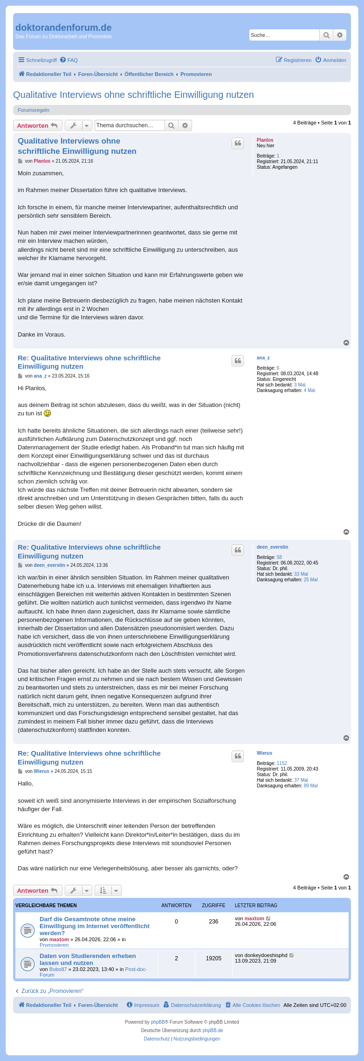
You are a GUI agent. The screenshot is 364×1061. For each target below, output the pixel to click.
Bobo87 (58, 969)
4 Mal (309, 390)
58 (279, 557)
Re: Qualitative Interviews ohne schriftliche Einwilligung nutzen (89, 362)
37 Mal (301, 780)
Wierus (264, 753)
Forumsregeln (33, 110)
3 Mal (299, 384)
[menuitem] (68, 60)
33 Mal (301, 574)
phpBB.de (213, 1030)
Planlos (265, 140)
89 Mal (311, 785)
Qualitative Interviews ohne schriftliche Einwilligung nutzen (133, 95)
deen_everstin (272, 547)
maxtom (59, 939)
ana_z (263, 357)
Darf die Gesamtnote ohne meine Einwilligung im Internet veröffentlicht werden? (95, 926)
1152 (282, 763)
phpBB (158, 1022)
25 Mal (311, 579)
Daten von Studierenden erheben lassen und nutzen (88, 959)
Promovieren (54, 945)
